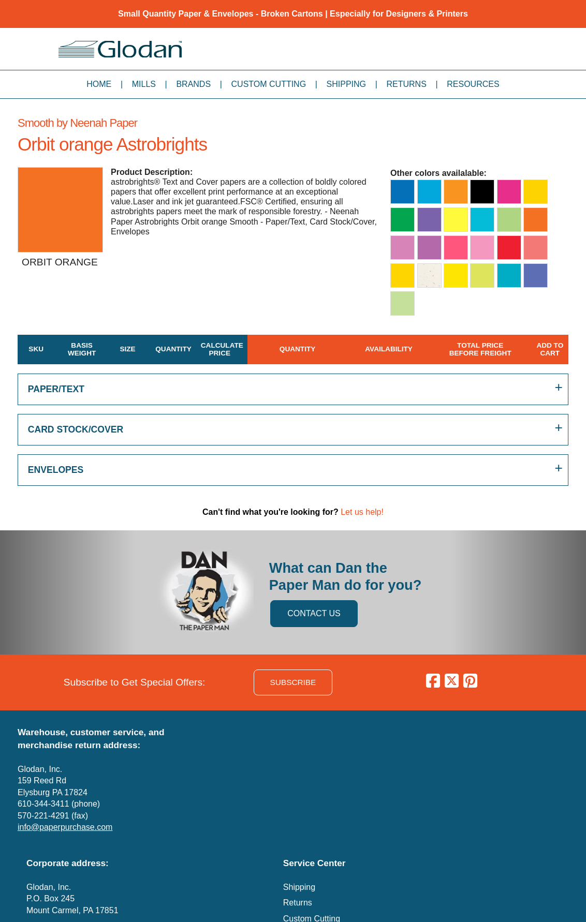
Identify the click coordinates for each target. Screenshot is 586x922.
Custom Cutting (268, 84)
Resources (473, 84)
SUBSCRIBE (293, 682)
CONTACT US (314, 613)
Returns (406, 84)
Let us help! (362, 512)
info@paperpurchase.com (65, 827)
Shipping (346, 84)
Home (98, 84)
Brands (193, 84)
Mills (144, 84)
